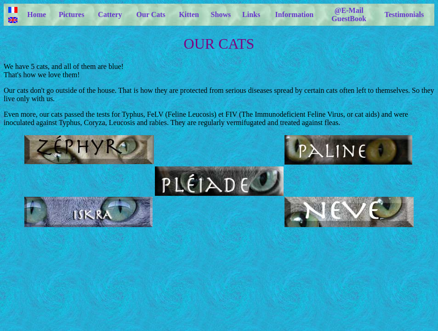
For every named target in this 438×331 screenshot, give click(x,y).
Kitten (189, 14)
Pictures (72, 14)
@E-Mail (349, 10)
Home (36, 14)
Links (251, 14)
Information (294, 14)
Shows (221, 14)
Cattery (110, 14)
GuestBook (348, 19)
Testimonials (404, 14)
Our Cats (151, 14)
